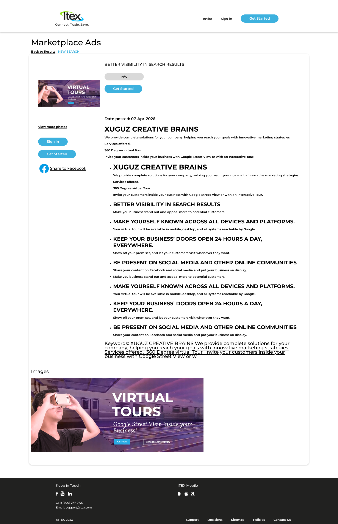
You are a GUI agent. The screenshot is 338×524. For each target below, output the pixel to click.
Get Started (259, 18)
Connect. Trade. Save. (72, 18)
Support (192, 520)
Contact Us (282, 520)
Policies (259, 520)
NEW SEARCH (68, 51)
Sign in (226, 19)
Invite (207, 19)
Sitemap (237, 520)
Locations (214, 520)
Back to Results (43, 51)
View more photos (52, 127)
